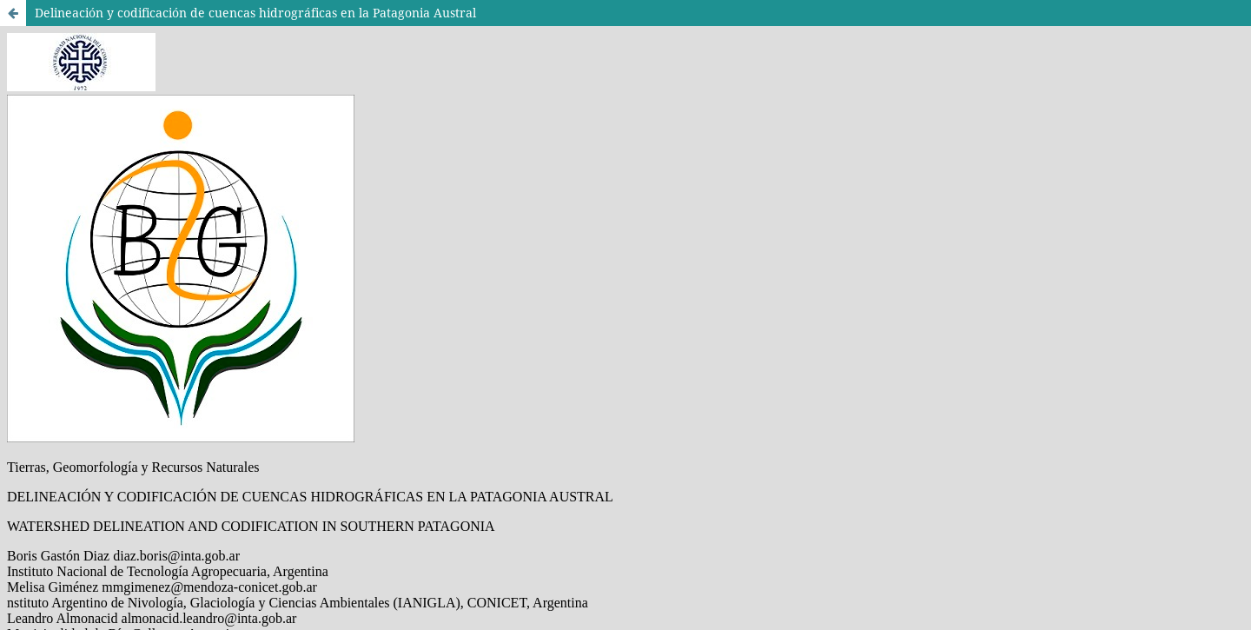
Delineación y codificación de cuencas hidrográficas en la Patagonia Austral (255, 12)
